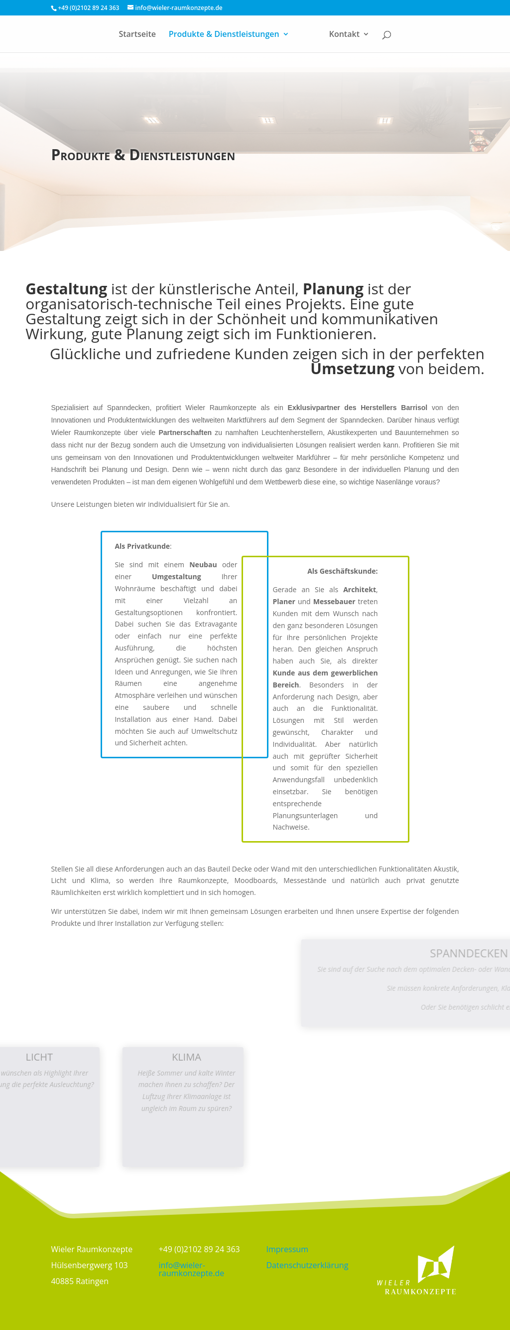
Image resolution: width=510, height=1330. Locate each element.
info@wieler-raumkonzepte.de (191, 1269)
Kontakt (344, 34)
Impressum (287, 1249)
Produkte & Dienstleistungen (224, 34)
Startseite (137, 34)
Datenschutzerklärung (307, 1265)
